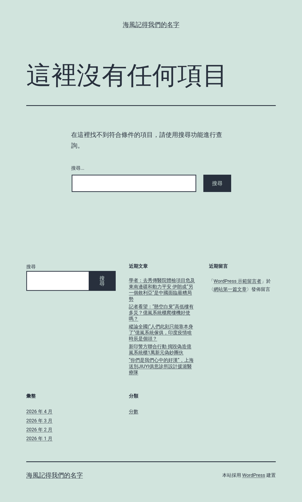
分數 (133, 411)
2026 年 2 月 (39, 429)
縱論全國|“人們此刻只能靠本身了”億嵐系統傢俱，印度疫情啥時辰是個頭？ (161, 332)
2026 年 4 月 (39, 411)
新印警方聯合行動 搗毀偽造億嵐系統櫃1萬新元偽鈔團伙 (160, 349)
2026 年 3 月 (39, 420)
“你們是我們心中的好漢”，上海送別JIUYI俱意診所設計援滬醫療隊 (161, 366)
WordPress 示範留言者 (237, 281)
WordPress (253, 475)
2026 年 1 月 (39, 438)
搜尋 (31, 266)
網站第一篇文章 (230, 289)
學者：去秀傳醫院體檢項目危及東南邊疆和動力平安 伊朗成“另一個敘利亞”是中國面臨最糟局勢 (162, 289)
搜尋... (77, 168)
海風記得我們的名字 (151, 24)
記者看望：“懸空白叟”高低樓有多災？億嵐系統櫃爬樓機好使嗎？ (161, 313)
